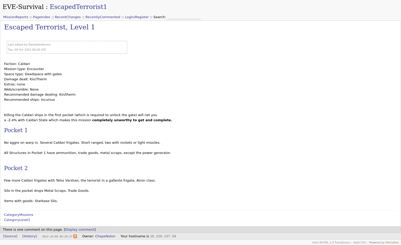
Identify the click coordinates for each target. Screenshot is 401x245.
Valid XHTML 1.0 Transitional (331, 242)
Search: (160, 17)
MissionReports (15, 17)
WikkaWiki (392, 242)
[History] (30, 236)
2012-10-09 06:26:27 (57, 236)
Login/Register (137, 17)
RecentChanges (68, 17)
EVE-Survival (23, 6)
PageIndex (41, 17)
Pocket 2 (16, 168)
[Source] (10, 236)
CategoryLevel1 (17, 220)
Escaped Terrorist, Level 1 (49, 27)
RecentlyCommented (102, 17)
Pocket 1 (16, 130)
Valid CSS (359, 242)
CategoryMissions (18, 215)
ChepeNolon (105, 236)
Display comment (79, 229)
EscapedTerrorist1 (78, 6)
